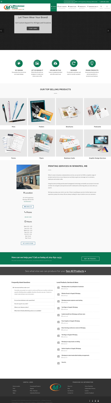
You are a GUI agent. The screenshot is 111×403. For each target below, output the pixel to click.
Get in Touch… (90, 259)
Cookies (22, 398)
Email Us (28, 206)
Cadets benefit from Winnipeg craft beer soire (73, 314)
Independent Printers (90, 385)
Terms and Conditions (30, 398)
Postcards (97, 127)
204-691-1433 (105, 1)
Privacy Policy (15, 398)
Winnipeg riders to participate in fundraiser (73, 286)
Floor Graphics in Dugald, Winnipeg (71, 321)
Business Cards (69, 158)
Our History (70, 387)
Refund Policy (40, 398)
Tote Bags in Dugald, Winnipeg (69, 334)
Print (14, 385)
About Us (70, 382)
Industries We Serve (35, 389)
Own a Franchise (89, 382)
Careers (87, 387)
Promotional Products (35, 382)
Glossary (35, 387)
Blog (69, 385)
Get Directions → (28, 201)
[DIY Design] (19, 63)
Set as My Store (69, 1)
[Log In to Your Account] (73, 63)
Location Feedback (89, 389)
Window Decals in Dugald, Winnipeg (71, 293)
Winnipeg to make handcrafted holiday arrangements (75, 355)
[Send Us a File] (55, 63)
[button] (2, 31)
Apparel (32, 385)
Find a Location (16, 382)
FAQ (31, 387)
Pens (13, 127)
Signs (14, 389)
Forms (13, 158)
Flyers (41, 158)
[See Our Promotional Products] (92, 63)
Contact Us (70, 389)
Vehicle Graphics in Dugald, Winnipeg (71, 348)
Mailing (14, 387)
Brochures (69, 127)
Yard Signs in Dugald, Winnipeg (70, 307)
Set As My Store (28, 243)
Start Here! (33, 28)
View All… (64, 362)
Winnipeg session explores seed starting (72, 300)
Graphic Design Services (97, 158)
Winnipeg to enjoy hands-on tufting (71, 341)
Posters (41, 127)
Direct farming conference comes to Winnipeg (73, 327)
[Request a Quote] (37, 63)
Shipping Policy (48, 398)
